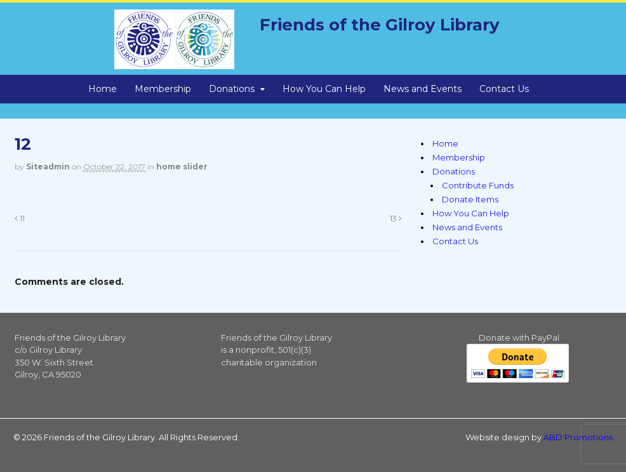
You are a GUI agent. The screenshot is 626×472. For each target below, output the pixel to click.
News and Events (422, 89)
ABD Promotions (578, 437)
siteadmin (48, 166)
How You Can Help (324, 89)
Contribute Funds (478, 185)
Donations (232, 89)
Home (102, 89)
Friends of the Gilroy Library (380, 25)
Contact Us (504, 89)
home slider (182, 166)
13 (396, 218)
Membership (163, 89)
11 (20, 218)
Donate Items (470, 199)
